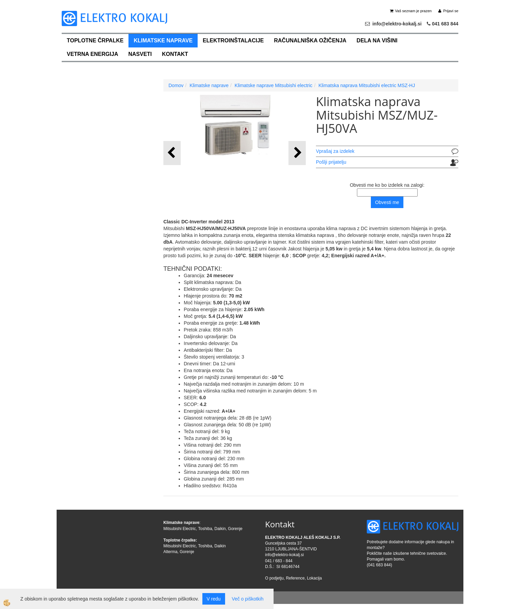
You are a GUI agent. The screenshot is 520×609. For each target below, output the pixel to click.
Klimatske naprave (163, 40)
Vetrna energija (92, 54)
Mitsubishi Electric (179, 528)
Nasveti (140, 54)
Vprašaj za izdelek (335, 151)
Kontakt (175, 54)
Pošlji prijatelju (331, 162)
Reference (295, 578)
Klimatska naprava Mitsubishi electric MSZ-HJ (366, 85)
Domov (175, 85)
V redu (214, 599)
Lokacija (314, 578)
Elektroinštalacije (233, 40)
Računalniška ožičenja (310, 40)
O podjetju (274, 578)
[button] (297, 153)
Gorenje (235, 528)
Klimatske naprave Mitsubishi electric (274, 85)
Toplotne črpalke (95, 40)
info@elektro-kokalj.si (284, 554)
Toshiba (205, 528)
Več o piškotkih (247, 599)
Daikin (220, 528)
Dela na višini (377, 40)
